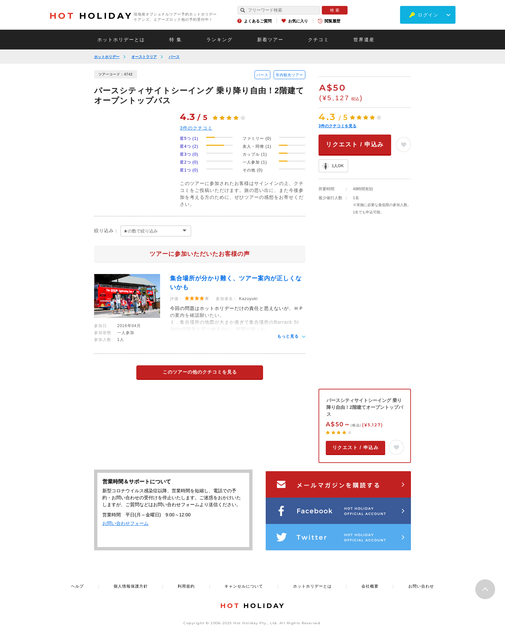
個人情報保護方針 (131, 586)
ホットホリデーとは (121, 39)
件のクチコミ (196, 128)
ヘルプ (77, 586)
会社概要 (370, 586)
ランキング (219, 39)
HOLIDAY (91, 16)
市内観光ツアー (289, 75)
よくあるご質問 (258, 21)
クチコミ (318, 39)
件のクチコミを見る (337, 126)
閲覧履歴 (332, 21)
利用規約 (186, 586)
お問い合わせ (421, 586)
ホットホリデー (106, 57)
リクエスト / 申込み (355, 144)
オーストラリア (144, 57)
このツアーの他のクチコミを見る (200, 372)
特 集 (175, 39)
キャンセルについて (243, 586)
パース (174, 57)
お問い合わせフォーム (125, 523)
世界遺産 (364, 39)
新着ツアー (270, 39)
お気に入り (298, 21)
